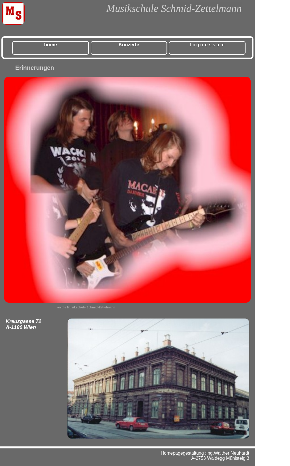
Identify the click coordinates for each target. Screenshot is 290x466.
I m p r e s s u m (207, 44)
